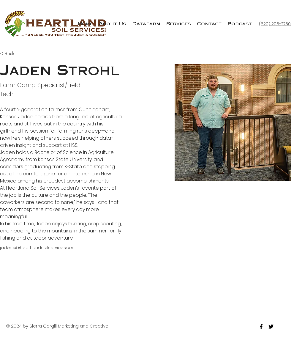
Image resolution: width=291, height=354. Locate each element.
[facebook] (261, 326)
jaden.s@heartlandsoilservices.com (38, 248)
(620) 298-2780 (275, 24)
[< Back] (11, 53)
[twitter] (271, 326)
